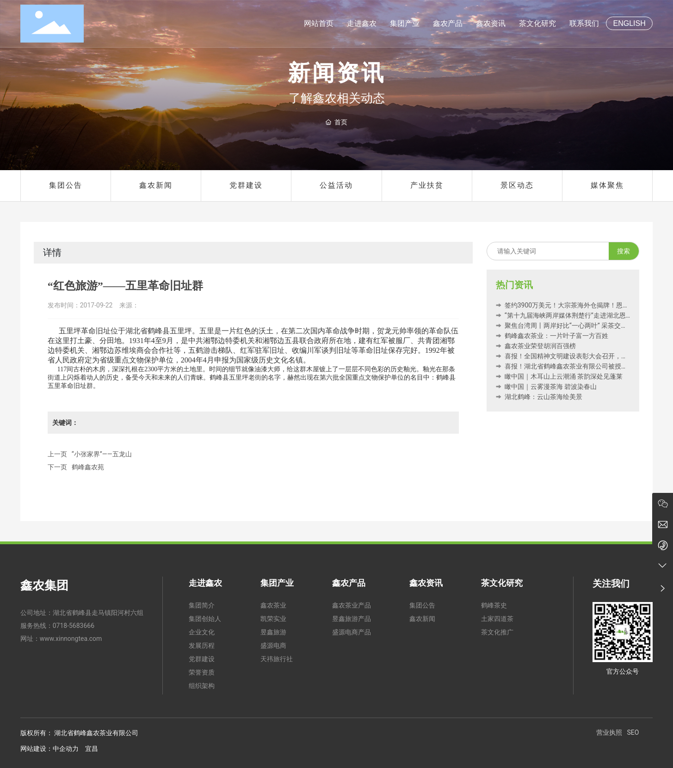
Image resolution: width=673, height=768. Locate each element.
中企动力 (66, 748)
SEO (633, 732)
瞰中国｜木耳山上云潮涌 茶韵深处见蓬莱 (559, 376)
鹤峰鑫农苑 (88, 467)
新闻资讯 (337, 73)
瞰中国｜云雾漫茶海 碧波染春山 (546, 386)
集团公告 (65, 185)
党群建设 (246, 185)
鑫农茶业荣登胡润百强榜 (535, 346)
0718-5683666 (73, 625)
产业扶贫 (427, 185)
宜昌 (91, 748)
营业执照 (609, 732)
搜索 (623, 251)
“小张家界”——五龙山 (102, 454)
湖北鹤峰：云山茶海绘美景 (539, 396)
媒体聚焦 (607, 185)
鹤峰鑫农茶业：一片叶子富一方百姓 (552, 335)
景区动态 (517, 185)
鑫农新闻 (156, 185)
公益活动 (336, 185)
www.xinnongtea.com (71, 638)
